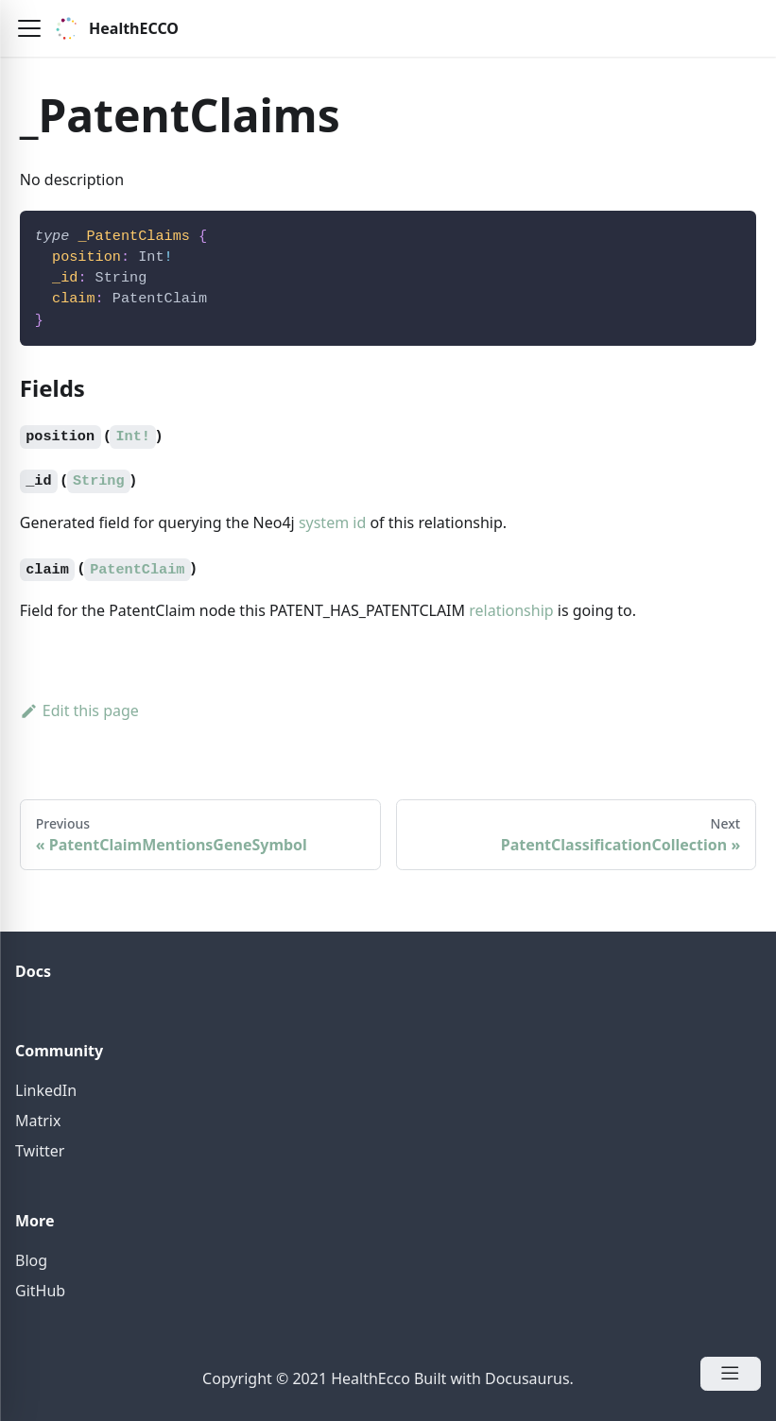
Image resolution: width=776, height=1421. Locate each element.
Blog (31, 1260)
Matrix (37, 1120)
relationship (511, 610)
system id (332, 522)
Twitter (39, 1150)
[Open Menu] (730, 1374)
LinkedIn (46, 1090)
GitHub (40, 1290)
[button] (29, 28)
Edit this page (79, 710)
